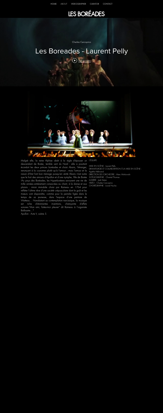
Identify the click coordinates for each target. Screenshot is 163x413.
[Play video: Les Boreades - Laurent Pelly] (81, 60)
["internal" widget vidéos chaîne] (81, 52)
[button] (81, 123)
